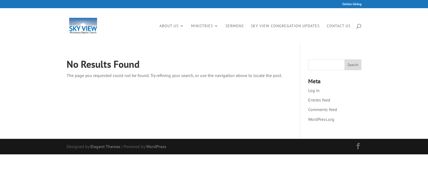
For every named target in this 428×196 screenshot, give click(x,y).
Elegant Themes (105, 146)
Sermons (234, 26)
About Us (169, 26)
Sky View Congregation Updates (285, 26)
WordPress (156, 146)
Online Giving (351, 4)
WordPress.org (321, 119)
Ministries (202, 26)
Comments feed (322, 109)
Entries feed (319, 100)
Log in (314, 90)
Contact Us (338, 26)
